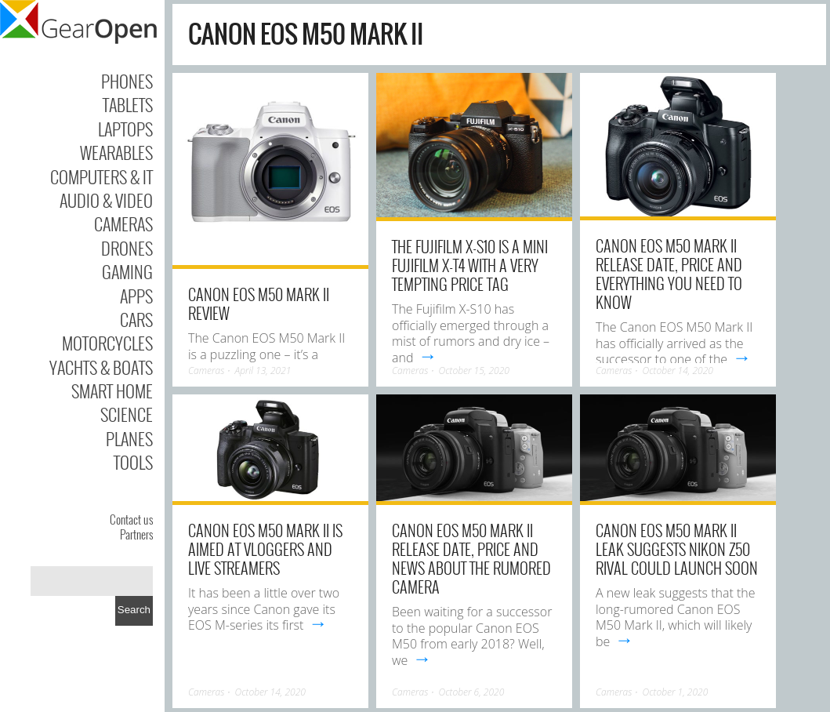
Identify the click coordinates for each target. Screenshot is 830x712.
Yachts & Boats (101, 367)
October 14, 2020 (678, 370)
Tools (133, 461)
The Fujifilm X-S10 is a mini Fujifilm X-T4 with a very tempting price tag (470, 265)
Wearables (116, 152)
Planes (129, 438)
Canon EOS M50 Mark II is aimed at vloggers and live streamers (265, 548)
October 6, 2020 (472, 692)
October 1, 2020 (676, 692)
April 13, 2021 (263, 370)
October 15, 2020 (474, 370)
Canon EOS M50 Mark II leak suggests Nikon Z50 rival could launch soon (677, 548)
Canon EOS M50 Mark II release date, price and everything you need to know (669, 274)
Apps (136, 295)
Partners (136, 534)
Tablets (128, 104)
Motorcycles (107, 342)
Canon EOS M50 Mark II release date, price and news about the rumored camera (471, 558)
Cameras (123, 223)
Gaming (127, 271)
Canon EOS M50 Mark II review (258, 303)
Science (126, 414)
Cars (136, 319)
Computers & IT (101, 176)
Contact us (131, 519)
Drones (127, 247)
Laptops (125, 128)
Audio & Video (106, 200)
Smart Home (112, 390)
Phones (127, 80)
